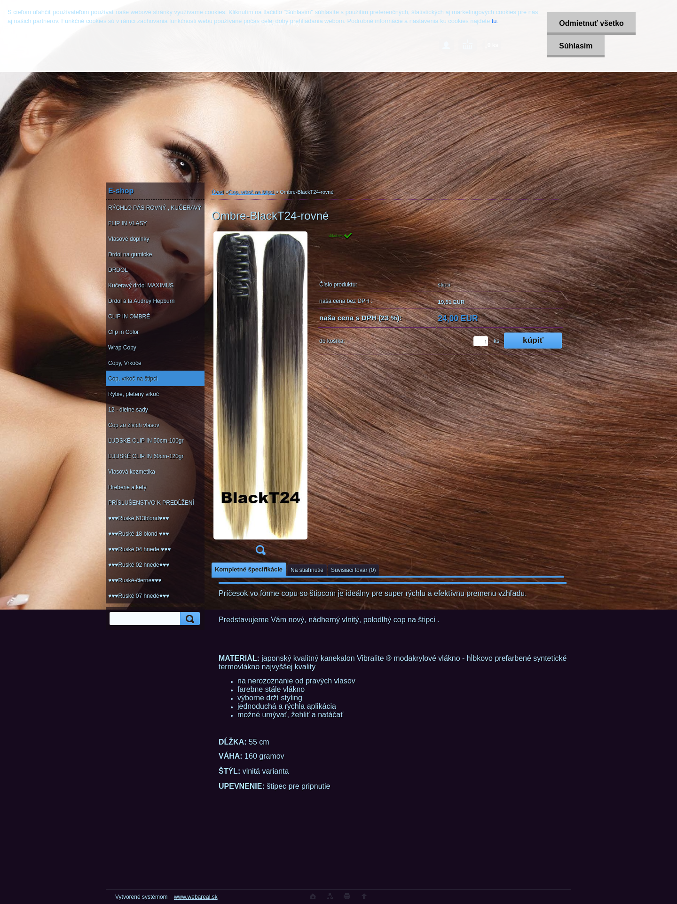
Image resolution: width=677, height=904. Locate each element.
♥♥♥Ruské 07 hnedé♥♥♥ (138, 596)
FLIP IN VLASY (127, 223)
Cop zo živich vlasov (133, 425)
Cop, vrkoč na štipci (132, 378)
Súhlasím (575, 46)
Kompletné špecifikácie (249, 569)
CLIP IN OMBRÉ (129, 316)
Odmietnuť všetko (591, 23)
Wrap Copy (122, 347)
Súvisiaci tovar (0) (353, 570)
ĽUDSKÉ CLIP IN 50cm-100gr (146, 440)
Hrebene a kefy (127, 487)
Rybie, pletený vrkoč (133, 394)
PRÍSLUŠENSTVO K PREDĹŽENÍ (151, 503)
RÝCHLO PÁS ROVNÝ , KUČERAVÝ (155, 208)
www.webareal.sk (196, 897)
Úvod (218, 192)
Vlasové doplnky (128, 239)
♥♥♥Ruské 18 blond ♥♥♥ (138, 534)
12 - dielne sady (128, 409)
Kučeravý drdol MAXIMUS (140, 285)
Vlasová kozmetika (131, 471)
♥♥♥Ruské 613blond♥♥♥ (138, 518)
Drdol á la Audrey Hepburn (141, 301)
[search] (188, 619)
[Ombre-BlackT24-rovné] (260, 396)
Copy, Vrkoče (125, 363)
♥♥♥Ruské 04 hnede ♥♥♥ (139, 549)
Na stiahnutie (307, 570)
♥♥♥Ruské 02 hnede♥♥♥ (138, 565)
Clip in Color (123, 332)
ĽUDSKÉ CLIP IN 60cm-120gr (146, 456)
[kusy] (480, 341)
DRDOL (118, 270)
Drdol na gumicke (130, 254)
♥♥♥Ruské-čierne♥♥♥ (134, 580)
